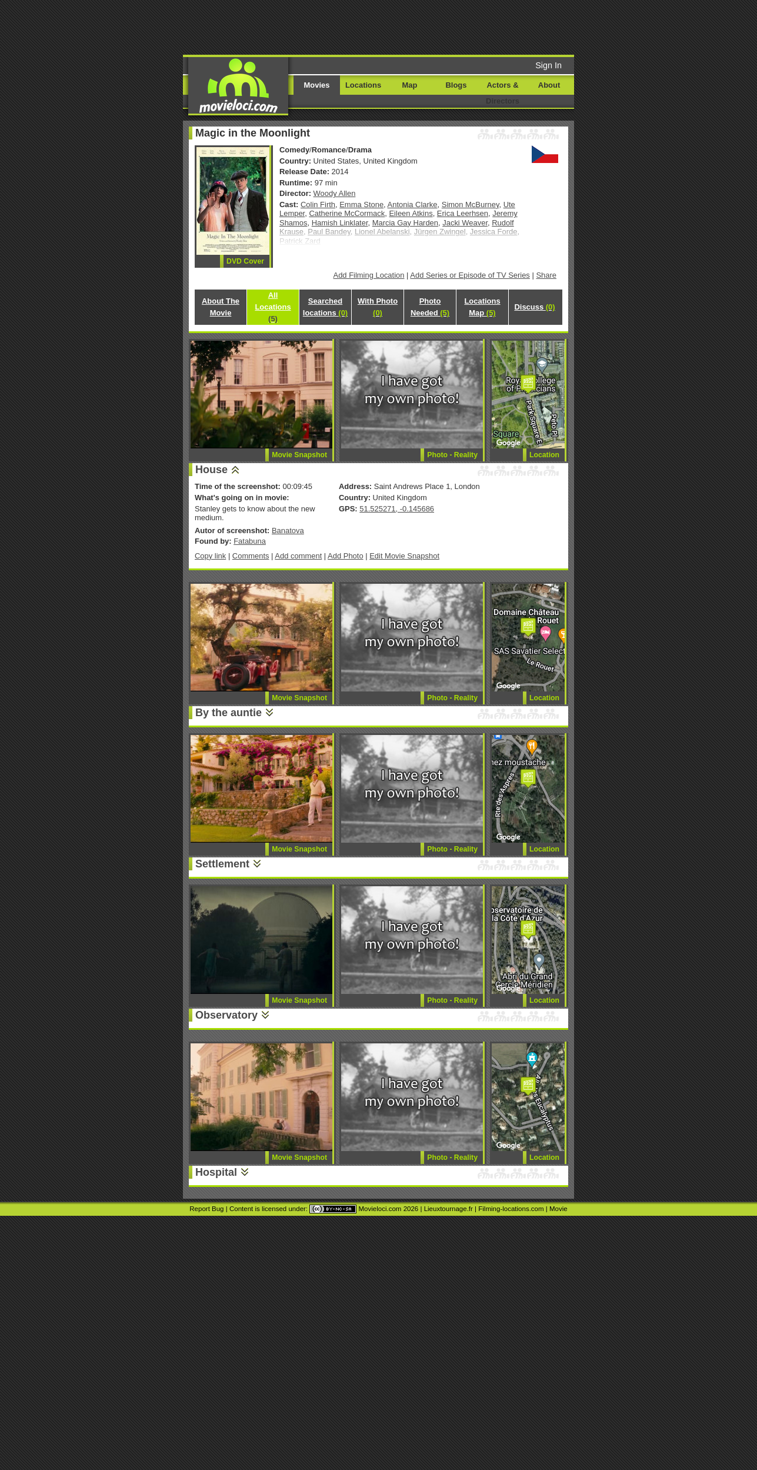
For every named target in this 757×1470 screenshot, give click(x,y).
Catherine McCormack (347, 213)
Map (410, 85)
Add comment (298, 555)
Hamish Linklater (340, 222)
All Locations (273, 307)
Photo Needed (430, 307)
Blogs (456, 85)
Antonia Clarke (413, 204)
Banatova (288, 530)
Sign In (548, 65)
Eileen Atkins (410, 213)
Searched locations (325, 307)
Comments (250, 555)
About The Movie (220, 307)
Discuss (534, 306)
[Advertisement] (468, 26)
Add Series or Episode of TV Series (470, 275)
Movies (317, 85)
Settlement (222, 864)
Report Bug (206, 1208)
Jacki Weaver (465, 222)
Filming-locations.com (510, 1208)
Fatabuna (250, 541)
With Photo (378, 307)
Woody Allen (335, 193)
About (549, 85)
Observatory (226, 1015)
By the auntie (228, 713)
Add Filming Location (369, 275)
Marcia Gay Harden (405, 222)
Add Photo (346, 555)
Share (546, 275)
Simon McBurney (470, 204)
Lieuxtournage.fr (448, 1208)
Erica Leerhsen (462, 213)
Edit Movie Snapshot (404, 555)
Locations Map (482, 307)
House (211, 469)
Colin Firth (318, 204)
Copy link (210, 555)
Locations (363, 85)
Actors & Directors (502, 93)
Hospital (216, 1172)
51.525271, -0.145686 (396, 508)
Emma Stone (361, 204)
